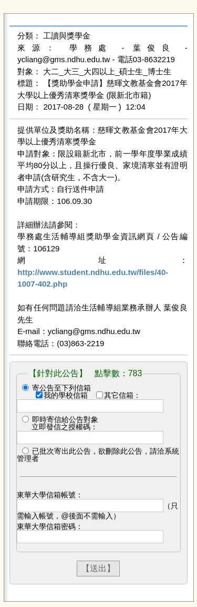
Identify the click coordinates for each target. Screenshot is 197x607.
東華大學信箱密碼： (50, 526)
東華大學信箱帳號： (50, 495)
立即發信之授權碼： (65, 427)
